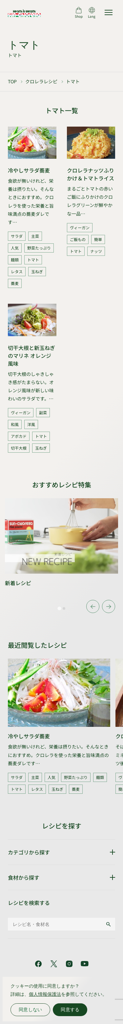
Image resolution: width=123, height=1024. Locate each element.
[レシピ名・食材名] (56, 924)
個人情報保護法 (45, 994)
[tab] (59, 608)
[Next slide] (108, 606)
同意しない (30, 1009)
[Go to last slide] (92, 606)
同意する (70, 1009)
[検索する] (108, 924)
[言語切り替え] (91, 12)
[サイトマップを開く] (108, 12)
